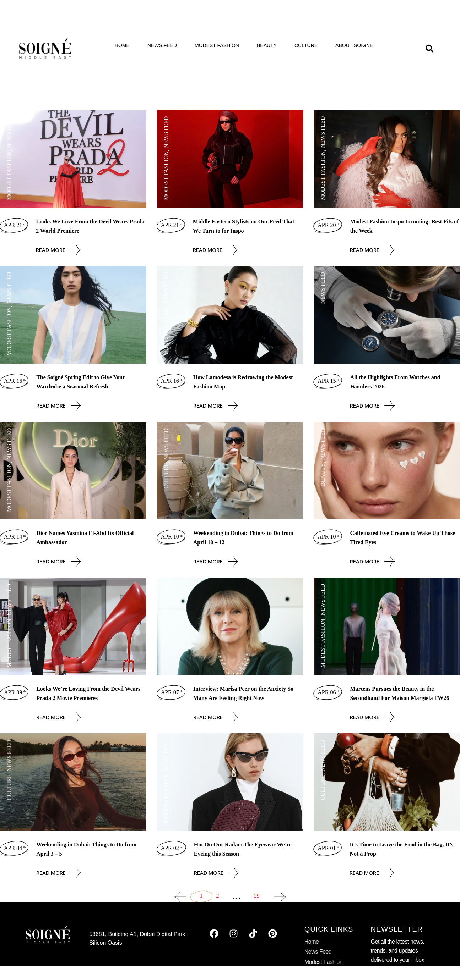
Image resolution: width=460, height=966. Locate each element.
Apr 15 (328, 381)
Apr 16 (15, 381)
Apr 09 (15, 692)
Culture (306, 45)
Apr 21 (14, 225)
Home (122, 45)
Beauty (267, 45)
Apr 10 (172, 537)
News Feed (162, 45)
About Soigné (354, 45)
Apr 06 (328, 692)
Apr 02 (172, 848)
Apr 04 (15, 848)
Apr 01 (328, 848)
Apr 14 (15, 537)
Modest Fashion (217, 45)
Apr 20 (328, 225)
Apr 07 (172, 692)
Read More (58, 250)
